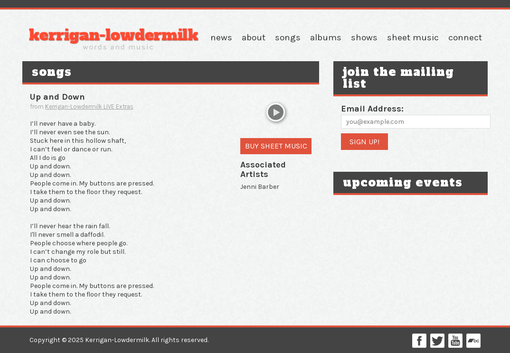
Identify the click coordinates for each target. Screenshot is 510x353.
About (253, 37)
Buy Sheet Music (276, 145)
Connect (465, 37)
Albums (325, 37)
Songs (288, 37)
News (221, 37)
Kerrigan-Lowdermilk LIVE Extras (89, 106)
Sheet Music (413, 37)
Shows (364, 37)
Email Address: (372, 108)
